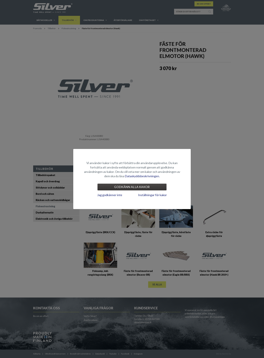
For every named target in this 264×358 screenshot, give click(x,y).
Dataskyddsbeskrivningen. (142, 176)
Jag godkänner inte (109, 195)
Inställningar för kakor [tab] (152, 195)
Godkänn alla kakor (132, 187)
